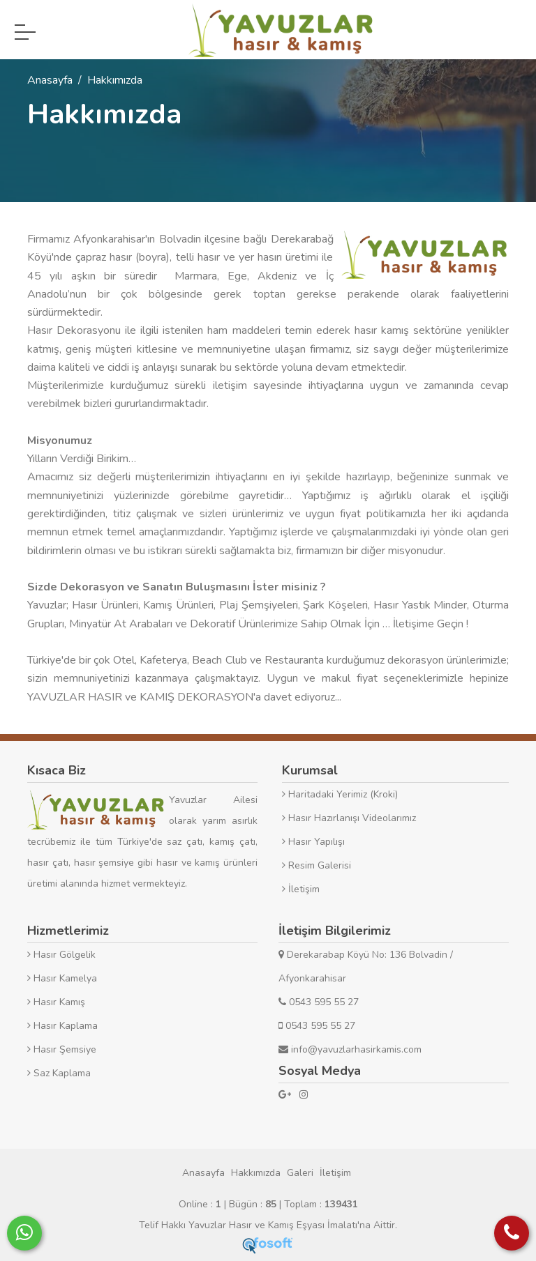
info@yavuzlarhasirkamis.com (350, 1049)
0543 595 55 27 (318, 1002)
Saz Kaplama (59, 1073)
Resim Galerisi (316, 865)
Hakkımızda (256, 1172)
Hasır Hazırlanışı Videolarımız (349, 818)
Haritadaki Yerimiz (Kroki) (340, 794)
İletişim (301, 889)
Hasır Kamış (56, 1002)
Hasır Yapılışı (313, 841)
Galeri (300, 1172)
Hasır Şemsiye (61, 1049)
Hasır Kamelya (62, 978)
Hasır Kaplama (62, 1025)
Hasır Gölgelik (61, 954)
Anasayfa (203, 1172)
